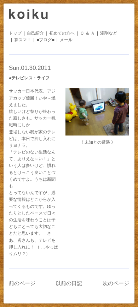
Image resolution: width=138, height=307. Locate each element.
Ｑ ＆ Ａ (87, 33)
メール (66, 39)
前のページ (22, 283)
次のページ (116, 283)
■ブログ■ (45, 39)
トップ (15, 33)
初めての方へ (62, 33)
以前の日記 (69, 283)
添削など (108, 33)
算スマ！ (22, 39)
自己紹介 (35, 33)
